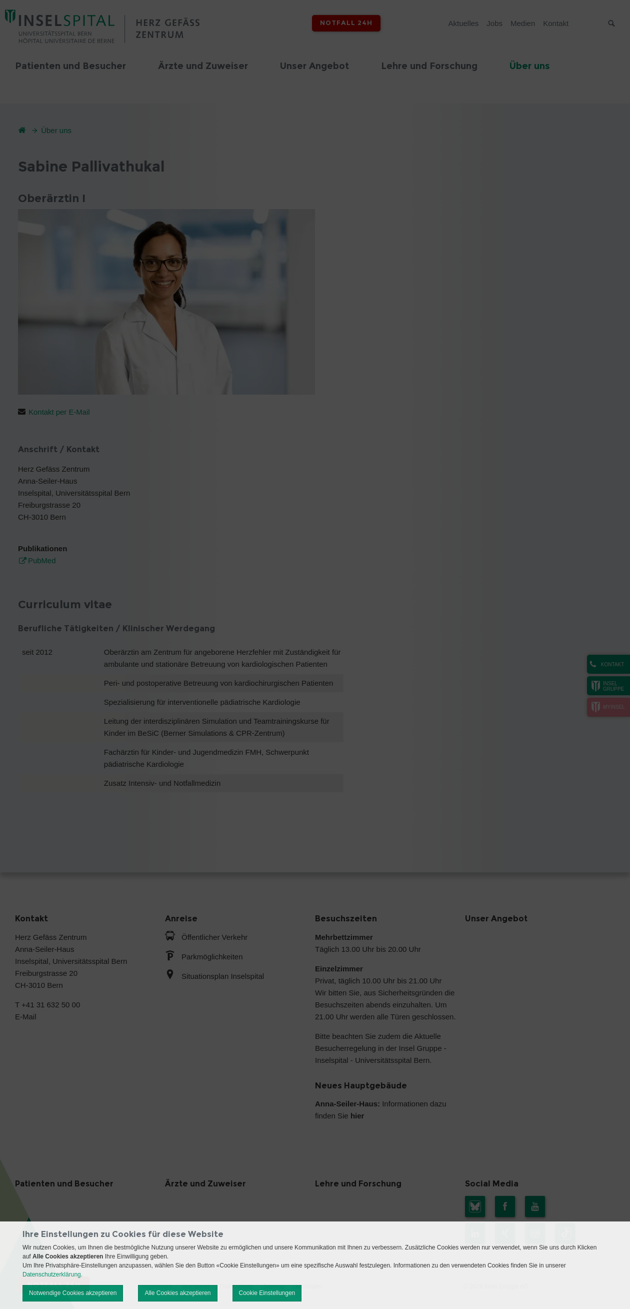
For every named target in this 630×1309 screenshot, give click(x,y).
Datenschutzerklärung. (52, 1274)
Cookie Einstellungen (267, 1292)
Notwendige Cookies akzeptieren (72, 1292)
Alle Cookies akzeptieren (177, 1292)
